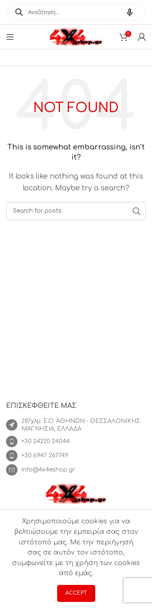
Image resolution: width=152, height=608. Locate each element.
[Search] (76, 211)
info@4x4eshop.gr (48, 470)
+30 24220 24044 (45, 441)
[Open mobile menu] (10, 37)
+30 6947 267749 (45, 455)
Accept (76, 593)
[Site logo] (76, 36)
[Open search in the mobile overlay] (76, 12)
